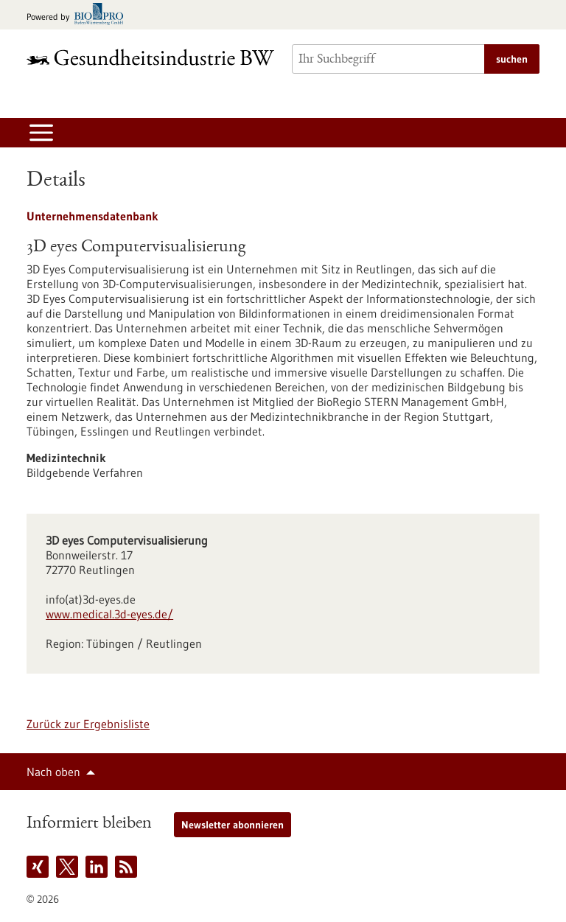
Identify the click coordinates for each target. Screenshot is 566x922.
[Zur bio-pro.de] (79, 15)
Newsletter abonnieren (232, 824)
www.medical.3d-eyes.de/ (109, 614)
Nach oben (53, 771)
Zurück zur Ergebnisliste (88, 723)
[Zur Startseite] (150, 57)
